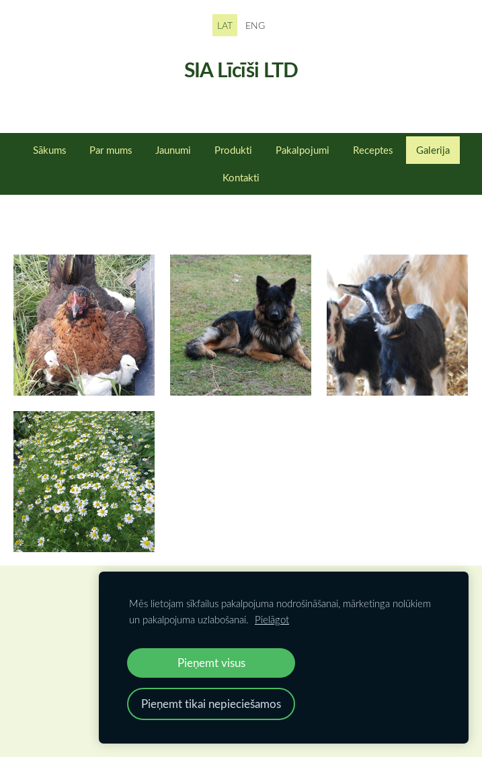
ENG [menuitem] (255, 25)
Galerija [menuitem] (433, 150)
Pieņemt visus (211, 662)
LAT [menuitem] (225, 25)
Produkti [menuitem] (233, 150)
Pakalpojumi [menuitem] (302, 150)
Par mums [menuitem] (110, 150)
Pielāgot (272, 619)
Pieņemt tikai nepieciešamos (211, 703)
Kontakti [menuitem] (241, 177)
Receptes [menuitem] (373, 150)
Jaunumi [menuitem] (173, 150)
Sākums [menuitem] (49, 150)
